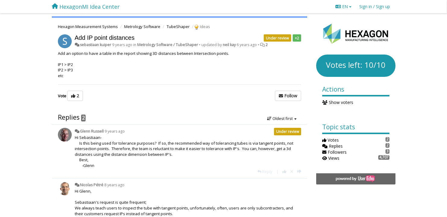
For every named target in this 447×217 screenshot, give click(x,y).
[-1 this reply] (299, 171)
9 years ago (115, 131)
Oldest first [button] (282, 118)
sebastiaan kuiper (95, 44)
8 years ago (114, 184)
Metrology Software (142, 26)
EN (343, 6)
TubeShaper (178, 26)
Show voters (337, 102)
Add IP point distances (105, 37)
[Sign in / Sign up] (374, 7)
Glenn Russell (92, 131)
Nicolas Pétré (91, 184)
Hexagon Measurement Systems (88, 26)
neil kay (229, 44)
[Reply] (264, 171)
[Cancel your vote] (291, 171)
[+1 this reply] (284, 171)
